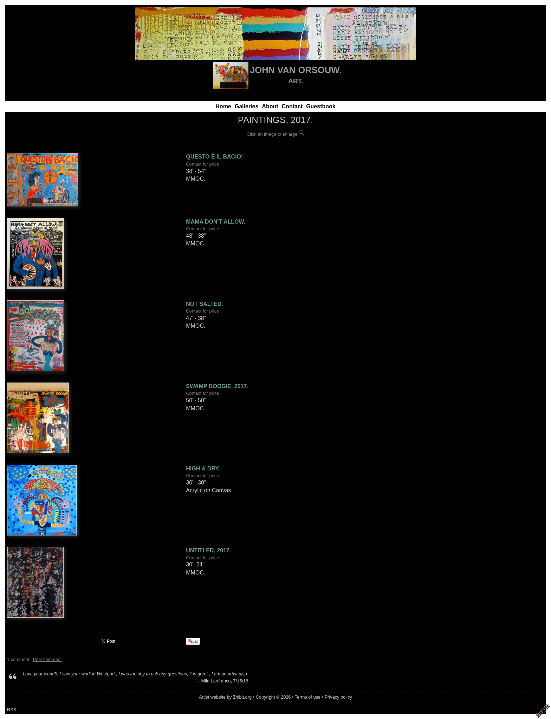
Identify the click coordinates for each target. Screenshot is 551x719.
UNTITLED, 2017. (208, 550)
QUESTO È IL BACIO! (214, 157)
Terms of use (307, 697)
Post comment (47, 659)
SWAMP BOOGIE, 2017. (217, 386)
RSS (11, 709)
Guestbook (321, 106)
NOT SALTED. (204, 304)
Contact (292, 106)
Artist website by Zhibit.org (225, 697)
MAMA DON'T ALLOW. (215, 222)
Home (223, 106)
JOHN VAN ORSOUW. (296, 70)
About (270, 106)
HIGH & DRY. (203, 468)
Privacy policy (338, 697)
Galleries (247, 106)
